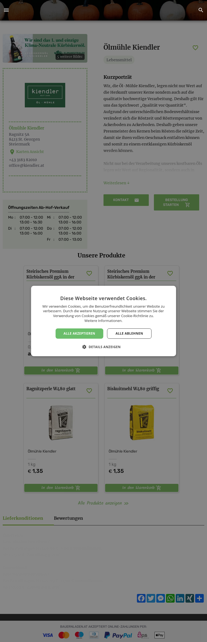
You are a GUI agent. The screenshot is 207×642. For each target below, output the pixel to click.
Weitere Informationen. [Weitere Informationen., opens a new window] (103, 320)
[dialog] (103, 321)
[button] (6, 10)
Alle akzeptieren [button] (79, 333)
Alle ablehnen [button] (129, 333)
